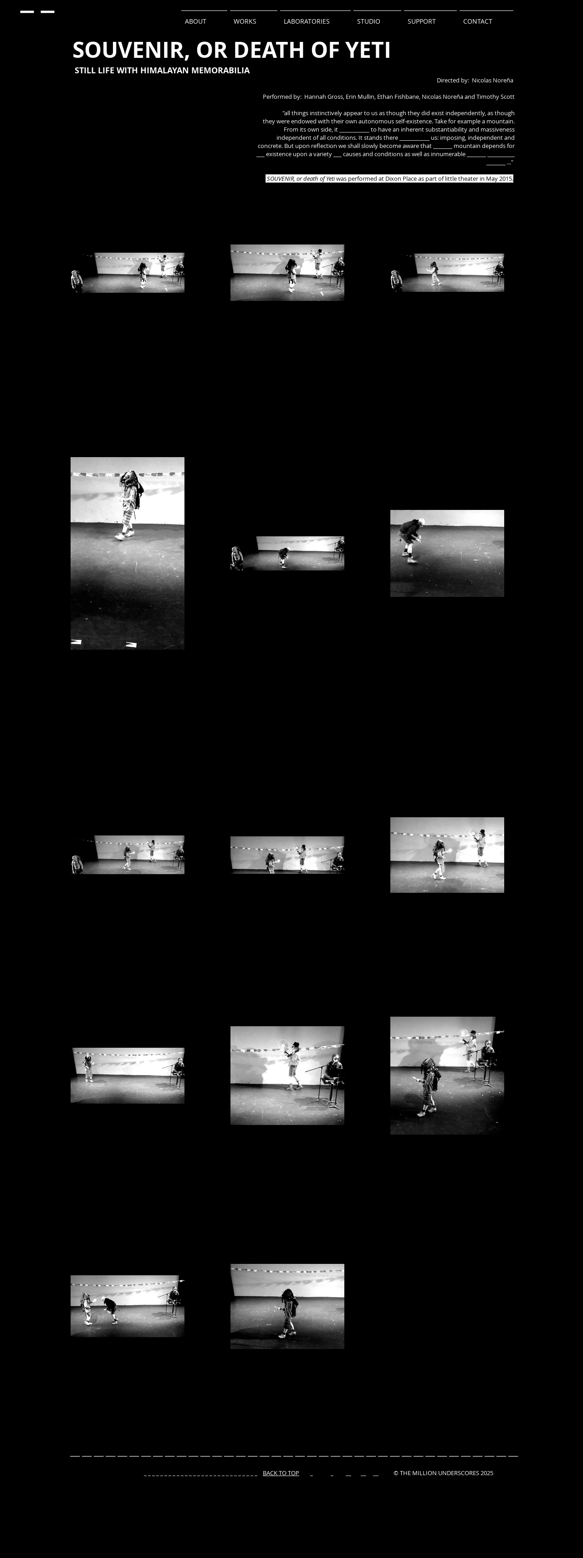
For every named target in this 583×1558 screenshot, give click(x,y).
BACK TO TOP (281, 1473)
